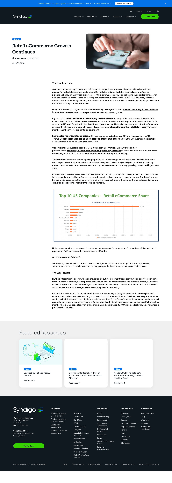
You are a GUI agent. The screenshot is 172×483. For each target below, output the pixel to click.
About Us (124, 413)
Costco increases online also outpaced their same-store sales (92, 138)
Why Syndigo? (126, 417)
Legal (65, 464)
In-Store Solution (80, 452)
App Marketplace (128, 426)
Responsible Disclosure (149, 464)
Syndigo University (128, 423)
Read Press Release (124, 3)
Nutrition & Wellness (81, 448)
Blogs (143, 417)
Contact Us (125, 436)
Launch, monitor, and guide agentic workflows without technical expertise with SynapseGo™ (75, 3)
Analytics (77, 430)
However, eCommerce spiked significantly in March (94, 150)
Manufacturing (103, 417)
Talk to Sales (149, 17)
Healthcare (101, 435)
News (123, 433)
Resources (116, 17)
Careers (124, 420)
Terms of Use (77, 464)
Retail (99, 413)
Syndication (78, 417)
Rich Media (78, 420)
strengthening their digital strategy (129, 127)
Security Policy (128, 464)
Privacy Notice (94, 464)
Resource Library (147, 413)
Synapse (77, 413)
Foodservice (102, 420)
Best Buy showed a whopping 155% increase (90, 118)
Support (139, 11)
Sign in (150, 11)
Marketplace (79, 445)
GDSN (76, 423)
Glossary (144, 423)
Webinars (145, 420)
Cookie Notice (111, 464)
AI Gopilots (78, 442)
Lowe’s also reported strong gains (70, 136)
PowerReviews (79, 439)
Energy (100, 438)
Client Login (126, 443)
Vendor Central (80, 426)
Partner (124, 430)
